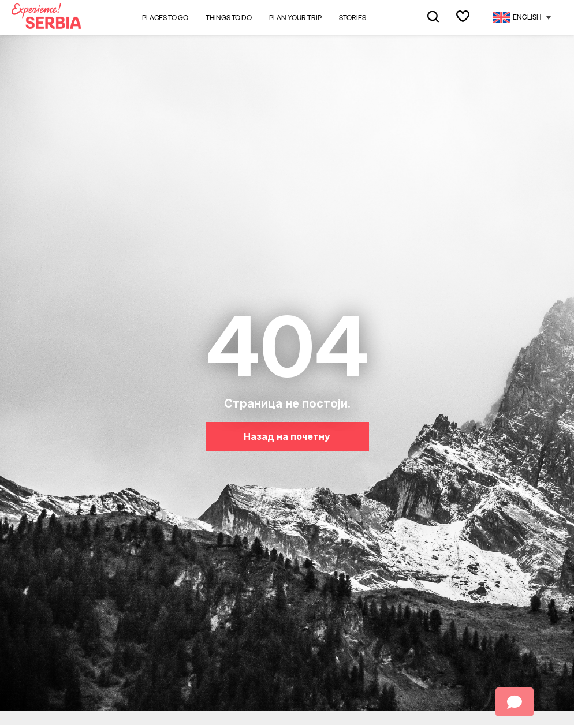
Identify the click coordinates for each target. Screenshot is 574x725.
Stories (352, 18)
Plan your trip (295, 18)
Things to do (229, 18)
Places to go (165, 17)
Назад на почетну (287, 436)
